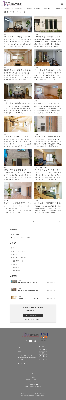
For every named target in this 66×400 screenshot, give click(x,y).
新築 (12, 248)
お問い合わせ (43, 356)
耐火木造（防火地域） (19, 257)
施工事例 (41, 346)
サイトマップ (43, 359)
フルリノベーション (18, 251)
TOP (19, 347)
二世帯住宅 (15, 267)
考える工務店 (22, 363)
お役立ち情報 (43, 349)
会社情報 (41, 353)
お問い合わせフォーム (33, 315)
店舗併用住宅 (16, 271)
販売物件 (14, 264)
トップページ (7, 8)
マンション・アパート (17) (21, 238)
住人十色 (21, 359)
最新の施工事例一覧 (61, 8)
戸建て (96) (15, 234)
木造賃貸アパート (17, 261)
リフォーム (15, 254)
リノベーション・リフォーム (27, 355)
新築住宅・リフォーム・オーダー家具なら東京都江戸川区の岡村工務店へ (33, 8)
